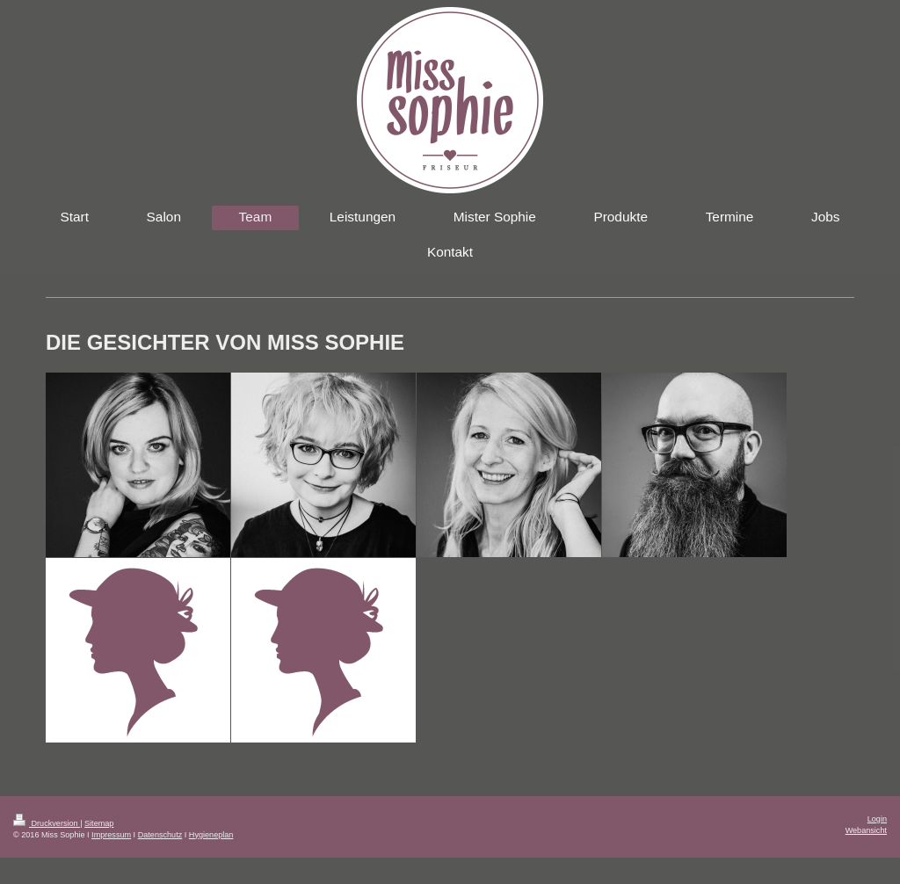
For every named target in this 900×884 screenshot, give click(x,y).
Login (877, 819)
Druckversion (46, 823)
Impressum (111, 834)
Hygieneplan (211, 834)
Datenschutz (160, 834)
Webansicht (866, 830)
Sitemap (98, 823)
